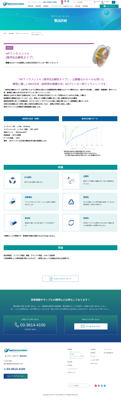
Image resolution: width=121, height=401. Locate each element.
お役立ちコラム (68, 6)
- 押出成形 (71, 354)
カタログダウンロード (60, 279)
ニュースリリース (56, 6)
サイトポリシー (108, 349)
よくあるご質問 (94, 360)
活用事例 (45, 6)
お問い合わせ (94, 363)
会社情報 (77, 6)
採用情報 (85, 6)
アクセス (92, 356)
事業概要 (69, 349)
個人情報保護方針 (108, 353)
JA (113, 2)
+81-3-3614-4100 (50, 2)
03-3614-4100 (30, 325)
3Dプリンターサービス (22, 33)
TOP (5, 33)
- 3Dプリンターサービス (75, 352)
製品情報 (38, 6)
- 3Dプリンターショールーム (76, 358)
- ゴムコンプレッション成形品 (76, 356)
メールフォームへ (91, 326)
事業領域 (30, 6)
